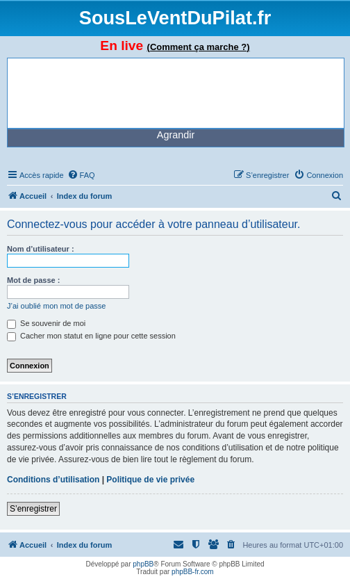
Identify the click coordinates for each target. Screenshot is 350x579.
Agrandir (175, 134)
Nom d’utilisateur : (40, 249)
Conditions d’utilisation (53, 479)
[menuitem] (81, 175)
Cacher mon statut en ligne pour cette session (91, 336)
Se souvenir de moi (46, 323)
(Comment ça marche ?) (198, 47)
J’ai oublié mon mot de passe (56, 306)
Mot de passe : (33, 280)
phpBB (143, 564)
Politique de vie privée (150, 479)
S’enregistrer (33, 509)
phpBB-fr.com (193, 572)
